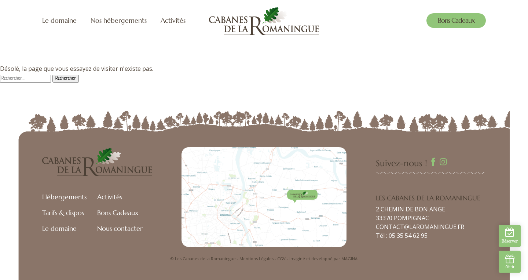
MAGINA (349, 258)
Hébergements (64, 197)
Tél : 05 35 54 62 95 (402, 236)
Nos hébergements (119, 20)
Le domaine (59, 20)
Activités (173, 20)
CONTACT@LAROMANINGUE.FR (420, 227)
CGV (281, 258)
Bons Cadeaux (456, 20)
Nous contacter (120, 228)
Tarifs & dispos (63, 212)
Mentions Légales (256, 258)
